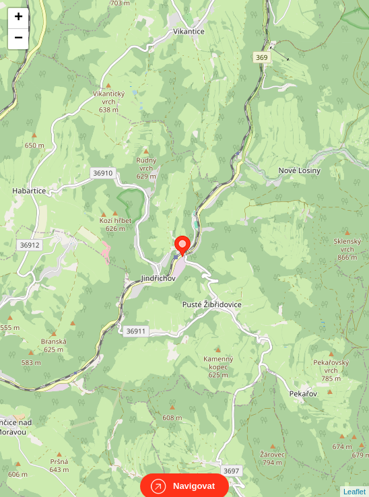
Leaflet (354, 479)
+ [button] (18, 18)
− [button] (18, 39)
